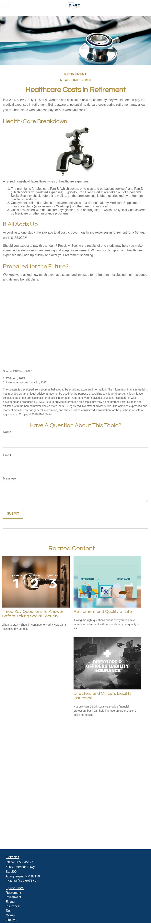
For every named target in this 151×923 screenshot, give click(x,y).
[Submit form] (13, 514)
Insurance (12, 906)
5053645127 (24, 862)
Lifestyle (11, 919)
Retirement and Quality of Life (103, 611)
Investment (13, 897)
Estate (10, 901)
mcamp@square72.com (22, 880)
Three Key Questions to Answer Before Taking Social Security (32, 613)
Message (9, 478)
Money (10, 915)
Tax (8, 910)
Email (7, 455)
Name (7, 432)
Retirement (13, 892)
